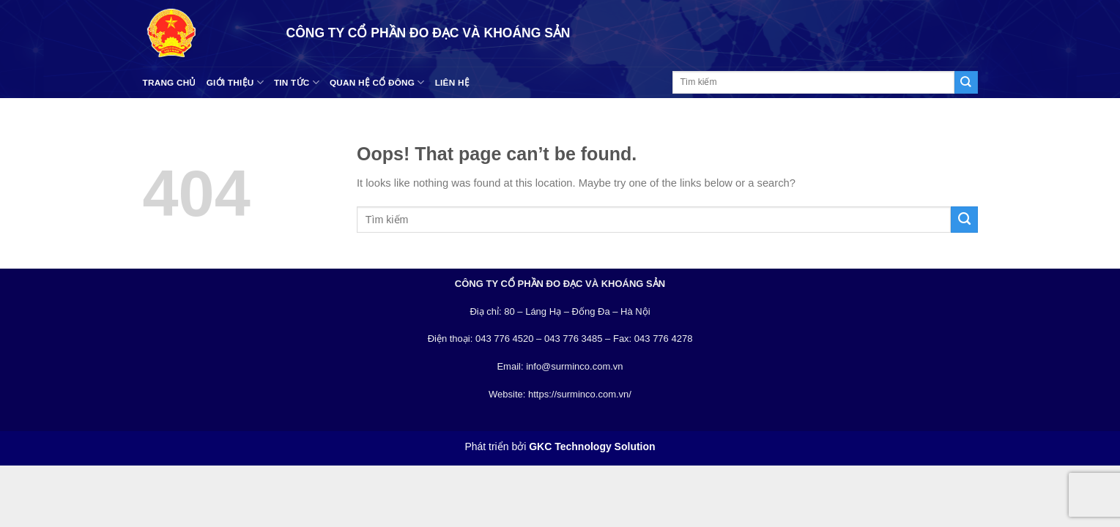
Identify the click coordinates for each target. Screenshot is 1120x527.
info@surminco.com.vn (574, 366)
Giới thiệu (235, 82)
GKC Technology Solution (592, 446)
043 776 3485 (573, 338)
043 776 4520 (504, 338)
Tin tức (296, 82)
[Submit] (966, 82)
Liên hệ (452, 82)
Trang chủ (169, 82)
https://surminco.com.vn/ (579, 394)
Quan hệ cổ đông (377, 82)
